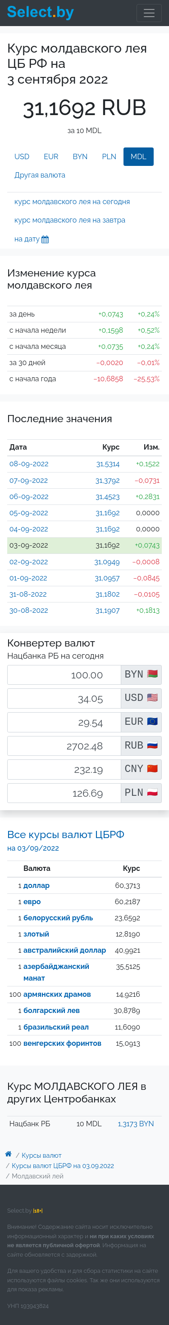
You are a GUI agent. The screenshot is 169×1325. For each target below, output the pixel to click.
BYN (80, 156)
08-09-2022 (29, 464)
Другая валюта (39, 175)
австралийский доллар (64, 950)
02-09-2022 (28, 562)
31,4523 (107, 496)
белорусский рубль (58, 918)
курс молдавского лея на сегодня (72, 201)
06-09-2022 (29, 496)
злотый (36, 934)
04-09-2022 (28, 529)
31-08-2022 (28, 594)
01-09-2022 (28, 578)
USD (21, 156)
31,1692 (107, 513)
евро (32, 901)
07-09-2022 (28, 480)
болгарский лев (51, 1010)
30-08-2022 (28, 610)
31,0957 (107, 578)
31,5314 (108, 464)
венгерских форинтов (62, 1043)
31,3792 (108, 480)
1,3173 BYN (136, 1124)
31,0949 (106, 562)
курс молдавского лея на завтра (69, 220)
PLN (109, 156)
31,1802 (107, 594)
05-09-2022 (28, 513)
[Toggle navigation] (149, 13)
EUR (51, 156)
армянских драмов (57, 994)
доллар (36, 885)
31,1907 (107, 610)
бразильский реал (56, 1027)
